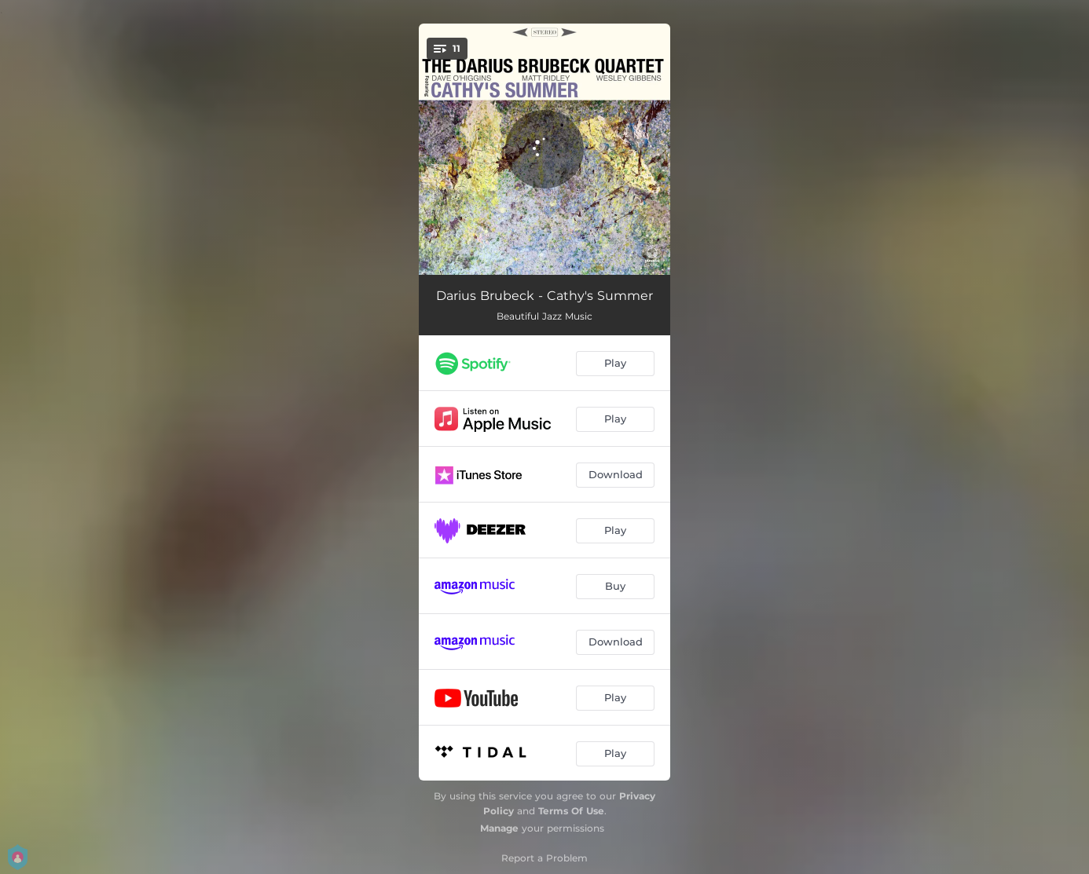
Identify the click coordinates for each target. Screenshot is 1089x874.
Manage (499, 828)
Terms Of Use (571, 811)
